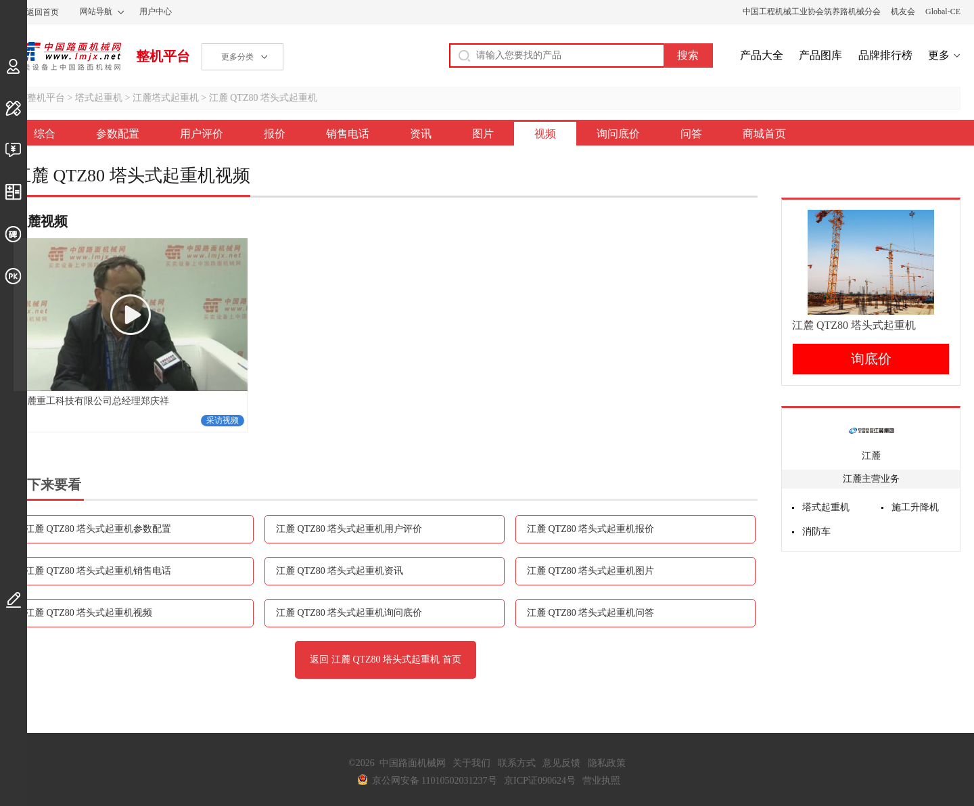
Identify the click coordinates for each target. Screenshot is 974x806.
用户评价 (201, 133)
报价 (274, 133)
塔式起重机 (98, 98)
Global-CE (942, 11)
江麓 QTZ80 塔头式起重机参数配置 (98, 529)
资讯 (421, 133)
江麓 (871, 456)
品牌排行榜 (885, 55)
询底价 (871, 358)
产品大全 (761, 55)
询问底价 (618, 133)
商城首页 (764, 133)
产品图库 (820, 55)
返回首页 (42, 12)
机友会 (903, 11)
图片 (483, 133)
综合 (44, 133)
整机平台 (163, 56)
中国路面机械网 (67, 56)
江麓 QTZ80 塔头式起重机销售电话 (98, 571)
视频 (545, 133)
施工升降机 (915, 507)
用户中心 (155, 11)
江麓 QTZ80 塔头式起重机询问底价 (349, 613)
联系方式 (517, 763)
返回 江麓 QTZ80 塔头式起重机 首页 (385, 659)
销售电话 (347, 133)
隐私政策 (607, 763)
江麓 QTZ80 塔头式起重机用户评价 (349, 529)
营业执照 (601, 781)
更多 (939, 55)
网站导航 (96, 11)
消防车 (816, 532)
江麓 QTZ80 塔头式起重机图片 (590, 571)
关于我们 (471, 763)
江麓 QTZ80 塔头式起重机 (263, 98)
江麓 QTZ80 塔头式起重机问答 (590, 613)
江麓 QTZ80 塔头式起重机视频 (88, 613)
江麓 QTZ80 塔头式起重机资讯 (339, 571)
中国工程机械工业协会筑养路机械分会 (812, 11)
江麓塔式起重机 (166, 98)
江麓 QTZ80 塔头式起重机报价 (590, 529)
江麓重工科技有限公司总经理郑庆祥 (93, 401)
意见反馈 (561, 763)
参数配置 (117, 133)
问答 (691, 133)
